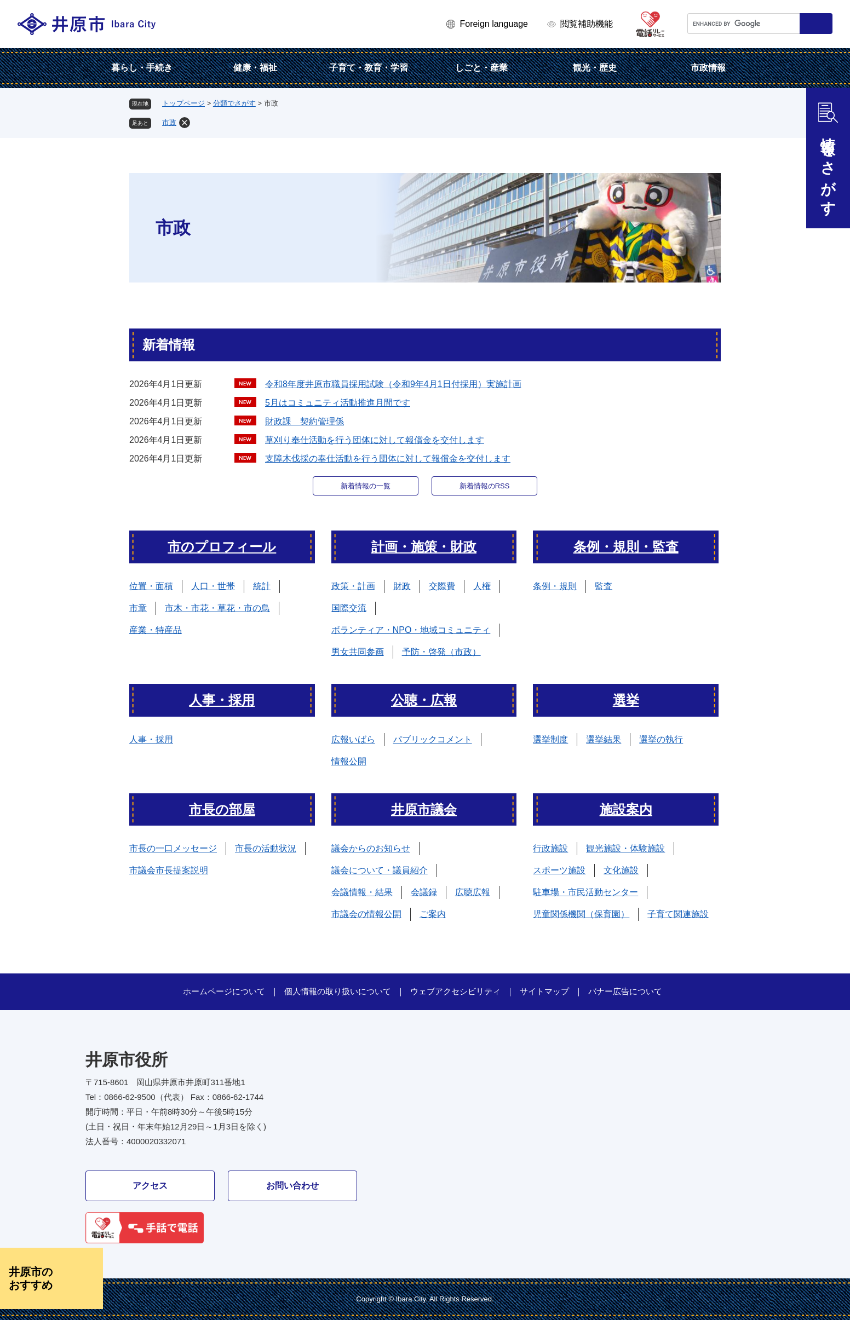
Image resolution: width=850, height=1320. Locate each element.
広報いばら (353, 739)
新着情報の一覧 (365, 486)
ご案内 (433, 914)
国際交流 (348, 608)
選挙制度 (550, 739)
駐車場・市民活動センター (585, 892)
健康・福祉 (255, 67)
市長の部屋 (222, 809)
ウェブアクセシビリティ (455, 991)
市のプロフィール (222, 546)
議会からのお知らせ (370, 848)
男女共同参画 (357, 651)
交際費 (442, 586)
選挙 (626, 700)
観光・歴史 (595, 67)
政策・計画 (353, 586)
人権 (482, 586)
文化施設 (621, 870)
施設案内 (626, 809)
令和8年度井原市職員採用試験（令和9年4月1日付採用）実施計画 (393, 384)
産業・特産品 (155, 630)
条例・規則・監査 (626, 546)
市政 (169, 122)
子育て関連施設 (678, 914)
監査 (603, 586)
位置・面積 (151, 586)
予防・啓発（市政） (441, 651)
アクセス (150, 1185)
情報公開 (348, 761)
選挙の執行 (661, 739)
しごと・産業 (481, 67)
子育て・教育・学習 (368, 67)
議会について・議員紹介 (379, 870)
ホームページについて (224, 991)
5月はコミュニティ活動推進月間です (337, 402)
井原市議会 (424, 809)
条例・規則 (555, 586)
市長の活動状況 (265, 848)
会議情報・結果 (362, 892)
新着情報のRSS (485, 486)
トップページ (183, 103)
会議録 (424, 892)
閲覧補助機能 (586, 23)
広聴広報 (472, 892)
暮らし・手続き (142, 67)
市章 (138, 608)
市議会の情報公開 (366, 914)
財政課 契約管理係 (304, 421)
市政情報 (708, 67)
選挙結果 (603, 739)
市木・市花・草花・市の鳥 (217, 608)
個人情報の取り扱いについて (337, 991)
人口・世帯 (213, 586)
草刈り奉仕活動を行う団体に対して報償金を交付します (374, 440)
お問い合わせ (292, 1185)
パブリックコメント (432, 739)
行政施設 (550, 848)
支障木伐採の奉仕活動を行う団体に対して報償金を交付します (387, 458)
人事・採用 (222, 700)
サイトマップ (544, 991)
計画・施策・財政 (423, 546)
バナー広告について (625, 991)
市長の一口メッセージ (173, 848)
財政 (402, 586)
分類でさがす (234, 103)
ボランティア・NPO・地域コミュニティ (411, 630)
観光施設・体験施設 (625, 848)
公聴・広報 (424, 700)
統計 (262, 586)
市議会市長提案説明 (168, 870)
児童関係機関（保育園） (581, 914)
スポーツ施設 (559, 870)
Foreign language (494, 23)
